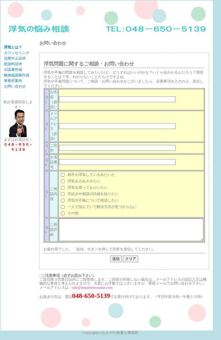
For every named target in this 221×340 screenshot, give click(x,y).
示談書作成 (13, 79)
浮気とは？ (13, 47)
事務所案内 (13, 94)
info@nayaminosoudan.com (83, 292)
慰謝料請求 (13, 73)
